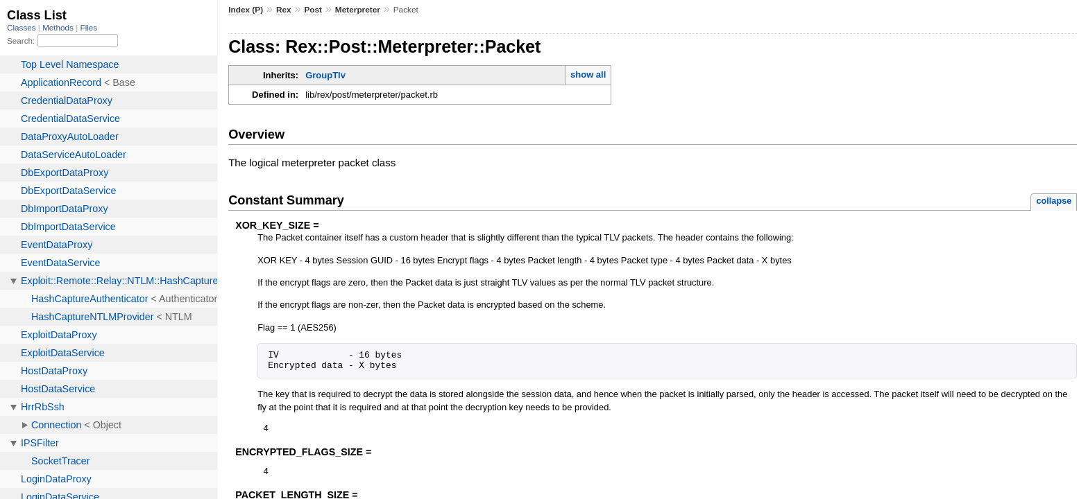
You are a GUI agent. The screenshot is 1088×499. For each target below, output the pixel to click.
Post (313, 10)
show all (588, 74)
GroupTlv (325, 75)
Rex (283, 10)
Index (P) (245, 10)
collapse (1053, 200)
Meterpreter (357, 10)
